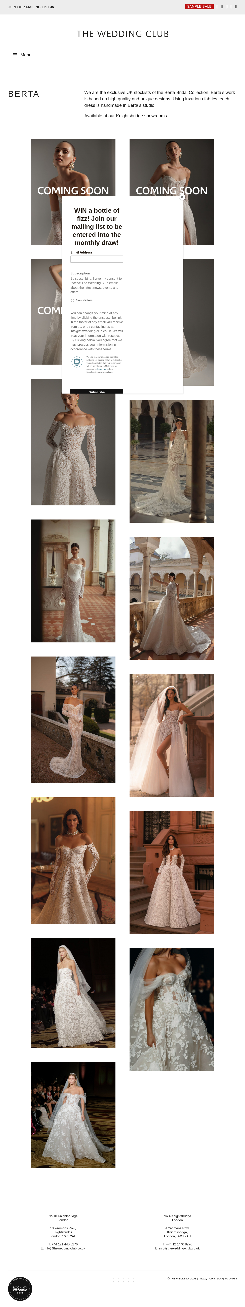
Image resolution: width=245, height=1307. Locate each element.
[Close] (182, 197)
